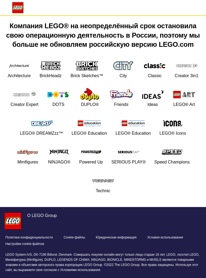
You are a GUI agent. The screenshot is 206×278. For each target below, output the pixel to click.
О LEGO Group (42, 215)
